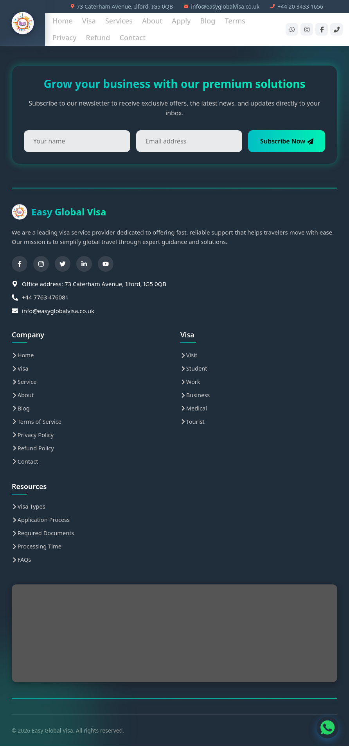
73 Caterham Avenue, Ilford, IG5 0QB (122, 6)
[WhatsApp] (292, 29)
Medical (194, 409)
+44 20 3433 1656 (296, 6)
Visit (189, 355)
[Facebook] (321, 29)
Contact (132, 37)
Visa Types (29, 508)
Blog (208, 20)
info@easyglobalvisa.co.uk (221, 6)
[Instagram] (306, 29)
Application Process (41, 522)
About (152, 20)
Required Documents (44, 535)
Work (190, 382)
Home (62, 20)
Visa (89, 20)
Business (195, 396)
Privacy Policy (33, 436)
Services (119, 20)
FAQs (22, 562)
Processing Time (37, 549)
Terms (235, 20)
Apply (181, 20)
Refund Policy (33, 449)
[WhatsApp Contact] (325, 725)
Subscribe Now (284, 141)
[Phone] (336, 29)
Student (194, 369)
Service (24, 382)
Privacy (64, 37)
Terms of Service (37, 422)
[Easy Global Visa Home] (23, 23)
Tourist (192, 422)
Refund (98, 37)
